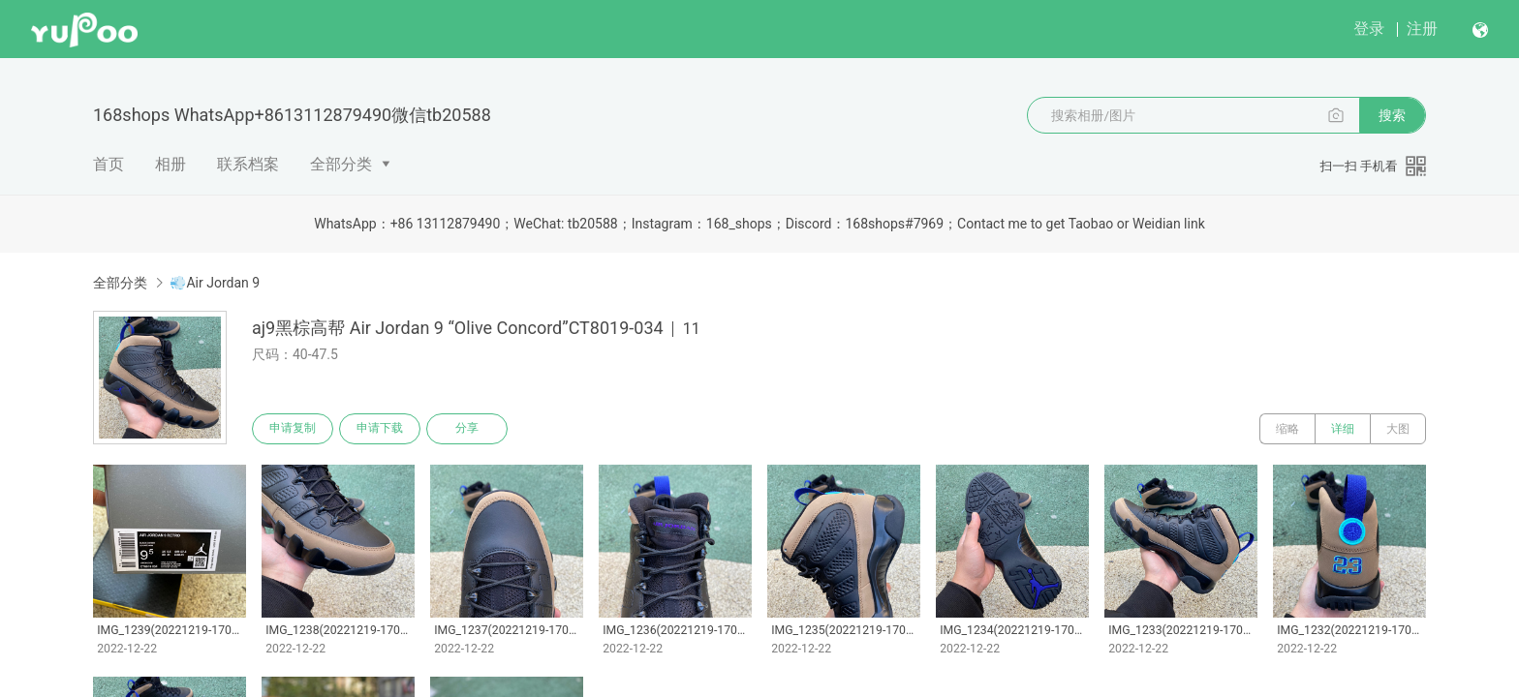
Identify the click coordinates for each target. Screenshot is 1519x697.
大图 (1398, 429)
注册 (1422, 28)
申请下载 (379, 429)
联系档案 (248, 164)
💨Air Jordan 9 (215, 282)
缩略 (1287, 429)
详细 (1342, 429)
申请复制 (292, 429)
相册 (170, 164)
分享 (467, 429)
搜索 (1392, 115)
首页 (108, 164)
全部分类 (341, 164)
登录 (1368, 28)
